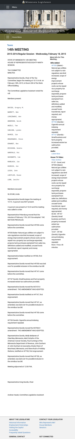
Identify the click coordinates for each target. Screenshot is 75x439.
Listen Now (56, 154)
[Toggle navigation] (7, 7)
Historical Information (17, 423)
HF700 (54, 122)
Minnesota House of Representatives (34, 31)
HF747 (54, 135)
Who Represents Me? (47, 423)
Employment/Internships (18, 425)
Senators (42, 427)
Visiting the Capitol (16, 427)
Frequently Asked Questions (19, 432)
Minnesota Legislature (36, 1)
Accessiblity (13, 430)
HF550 (54, 65)
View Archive (56, 160)
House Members (45, 425)
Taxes (10, 45)
